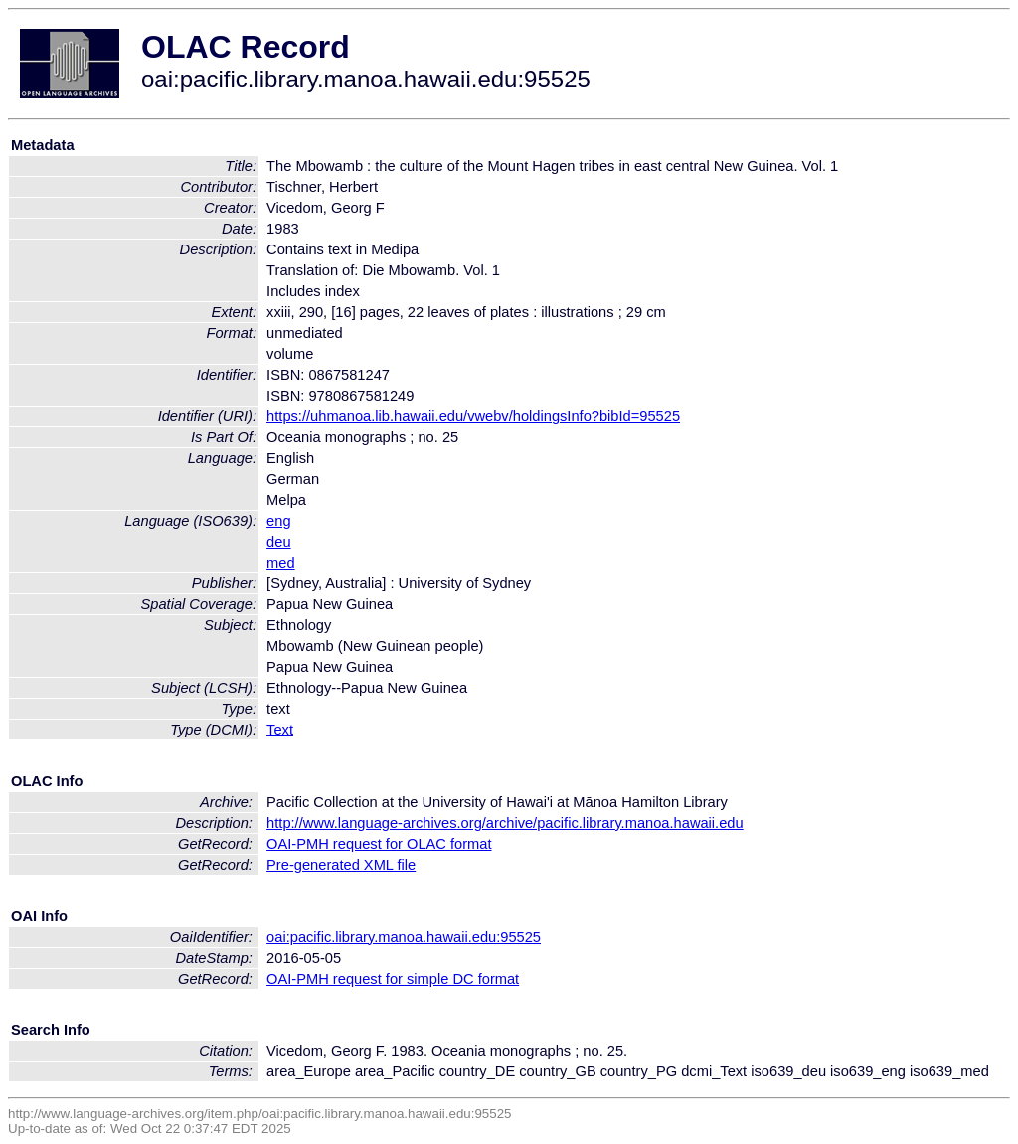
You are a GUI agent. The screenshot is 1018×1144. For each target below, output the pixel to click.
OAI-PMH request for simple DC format (392, 979)
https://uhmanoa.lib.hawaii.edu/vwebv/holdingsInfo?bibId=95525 (473, 416)
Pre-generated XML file (341, 865)
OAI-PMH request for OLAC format (378, 844)
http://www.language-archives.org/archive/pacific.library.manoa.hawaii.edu (505, 823)
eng (278, 521)
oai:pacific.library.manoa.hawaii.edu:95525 (403, 937)
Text (279, 729)
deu (278, 542)
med (280, 563)
